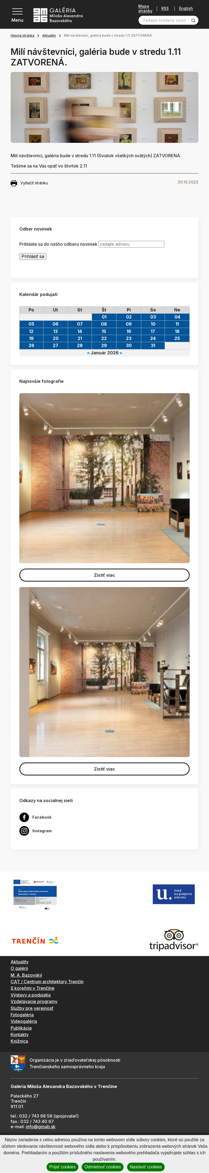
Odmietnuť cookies (102, 1167)
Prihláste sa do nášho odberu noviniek (58, 244)
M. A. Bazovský (26, 975)
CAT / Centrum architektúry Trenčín (47, 981)
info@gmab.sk (41, 1126)
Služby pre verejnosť (32, 1008)
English (186, 8)
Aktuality (49, 35)
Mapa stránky (145, 8)
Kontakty (20, 1034)
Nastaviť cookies (146, 1167)
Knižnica (19, 1041)
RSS (165, 8)
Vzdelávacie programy (34, 1001)
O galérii (19, 968)
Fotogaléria (22, 1014)
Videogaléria (24, 1021)
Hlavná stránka (22, 35)
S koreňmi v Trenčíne (32, 988)
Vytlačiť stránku (29, 183)
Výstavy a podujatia (31, 995)
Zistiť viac (104, 575)
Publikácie (21, 1028)
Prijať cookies (62, 1167)
